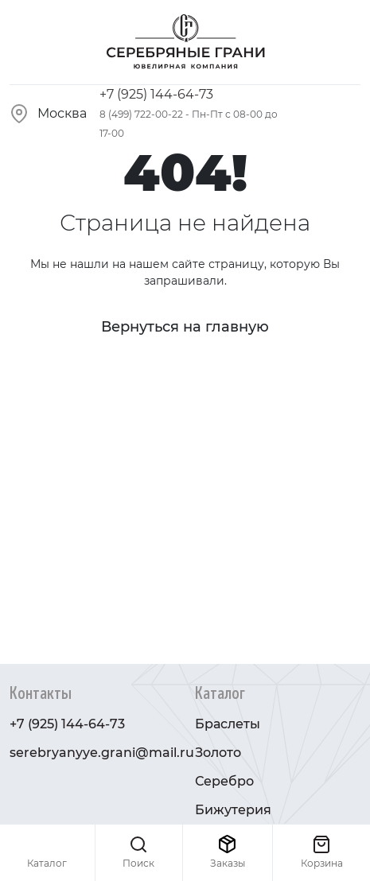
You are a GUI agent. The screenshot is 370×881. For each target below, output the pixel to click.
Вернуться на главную (185, 327)
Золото (218, 752)
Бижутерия (233, 809)
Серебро (224, 781)
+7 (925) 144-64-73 (156, 94)
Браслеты (227, 724)
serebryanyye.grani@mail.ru (102, 752)
